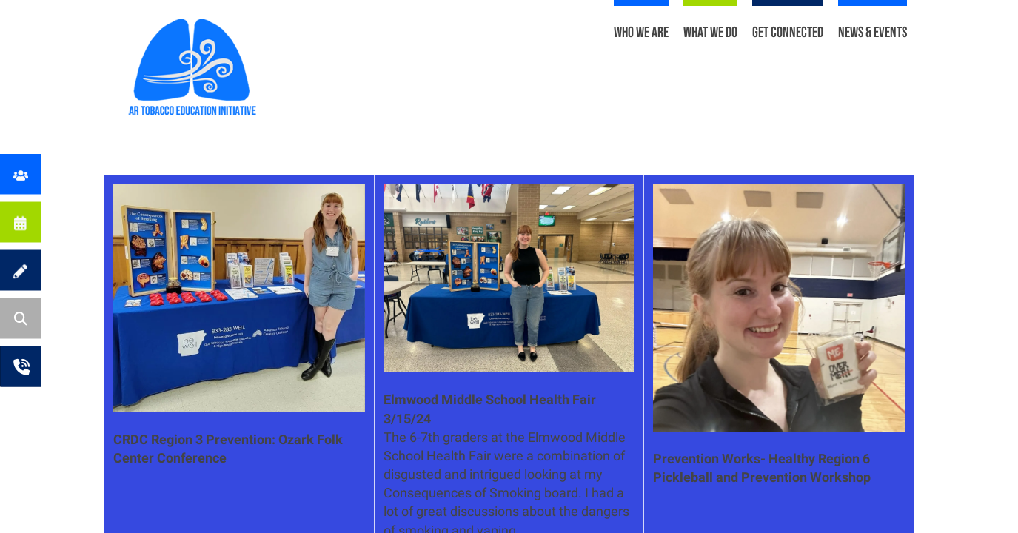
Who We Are (641, 32)
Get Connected (787, 32)
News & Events (872, 32)
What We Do (710, 32)
